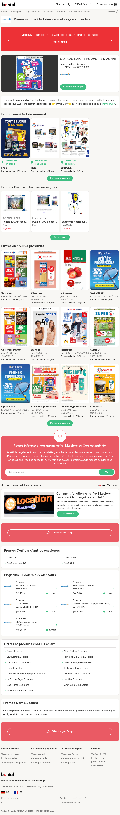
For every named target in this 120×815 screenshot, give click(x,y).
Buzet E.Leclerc (14, 651)
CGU (3, 802)
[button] (60, 73)
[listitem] (15, 145)
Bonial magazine (9, 758)
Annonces (112, 11)
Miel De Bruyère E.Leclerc (76, 662)
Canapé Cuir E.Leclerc (18, 662)
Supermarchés (32, 12)
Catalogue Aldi (68, 762)
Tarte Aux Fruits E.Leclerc (76, 668)
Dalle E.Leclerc (13, 668)
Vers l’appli (60, 41)
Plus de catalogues (60, 178)
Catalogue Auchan (70, 754)
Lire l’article (67, 513)
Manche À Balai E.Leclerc (19, 690)
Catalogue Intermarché (72, 758)
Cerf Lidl (10, 557)
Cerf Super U (69, 557)
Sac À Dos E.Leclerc (16, 684)
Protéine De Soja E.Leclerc (77, 656)
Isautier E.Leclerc (72, 679)
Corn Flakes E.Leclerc (74, 651)
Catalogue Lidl (38, 754)
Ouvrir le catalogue (73, 86)
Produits (61, 12)
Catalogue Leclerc (40, 758)
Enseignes (16, 12)
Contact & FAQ (98, 754)
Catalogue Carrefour (41, 762)
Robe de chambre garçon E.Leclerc (25, 673)
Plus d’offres (60, 237)
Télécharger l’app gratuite (13, 762)
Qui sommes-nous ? (11, 754)
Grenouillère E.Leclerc (74, 684)
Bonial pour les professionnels (98, 760)
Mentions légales (9, 798)
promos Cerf (108, 103)
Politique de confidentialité (73, 798)
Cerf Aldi (67, 563)
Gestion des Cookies (70, 802)
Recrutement (97, 765)
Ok (106, 472)
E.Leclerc (48, 12)
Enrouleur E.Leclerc (16, 656)
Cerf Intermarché (15, 563)
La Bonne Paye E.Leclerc (19, 679)
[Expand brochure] (29, 73)
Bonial (4, 12)
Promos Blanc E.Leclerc (75, 673)
